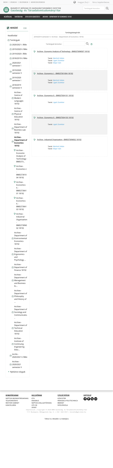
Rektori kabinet (12, 403)
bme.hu (5, 2)
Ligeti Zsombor (58, 60)
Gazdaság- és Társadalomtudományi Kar (36, 10)
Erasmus (35, 401)
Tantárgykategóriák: (72, 32)
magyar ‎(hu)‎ (83, 2)
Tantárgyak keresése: (54, 44)
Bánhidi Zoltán (58, 58)
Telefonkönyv (12, 401)
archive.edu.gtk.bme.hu (38, 2)
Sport (34, 407)
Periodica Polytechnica (68, 401)
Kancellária (11, 405)
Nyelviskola (63, 405)
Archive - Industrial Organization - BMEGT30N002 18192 (59, 139)
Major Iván (57, 63)
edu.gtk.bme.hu (23, 2)
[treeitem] (17, 35)
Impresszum (30, 410)
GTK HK (34, 405)
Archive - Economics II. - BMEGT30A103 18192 (55, 117)
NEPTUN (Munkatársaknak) (17, 398)
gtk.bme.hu (13, 2)
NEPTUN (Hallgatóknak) (42, 403)
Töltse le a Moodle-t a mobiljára (57, 419)
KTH (33, 398)
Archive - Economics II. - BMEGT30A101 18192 (55, 95)
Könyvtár (62, 398)
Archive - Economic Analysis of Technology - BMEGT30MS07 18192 (63, 51)
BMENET (61, 403)
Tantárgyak (15, 40)
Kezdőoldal (12, 35)
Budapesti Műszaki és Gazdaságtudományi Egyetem (36, 8)
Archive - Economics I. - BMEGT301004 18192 (55, 73)
